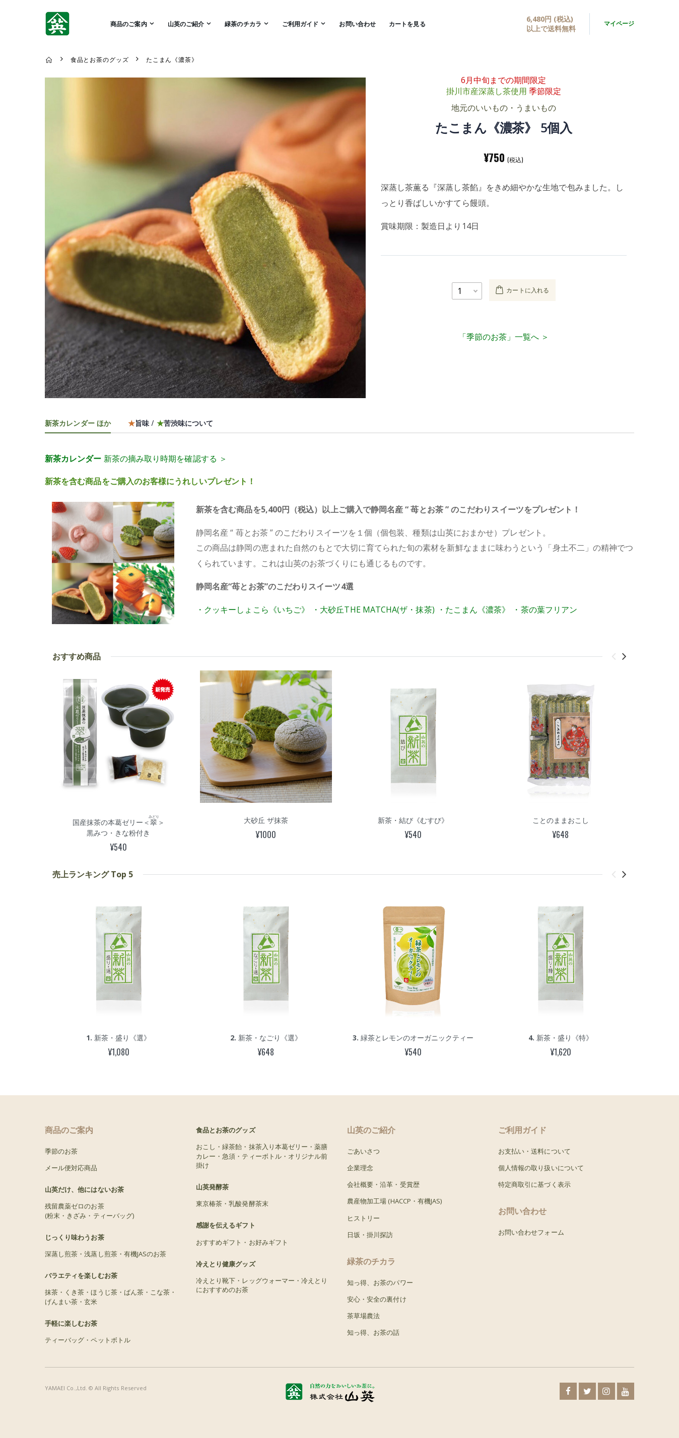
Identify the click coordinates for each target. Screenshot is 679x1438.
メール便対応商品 (71, 1167)
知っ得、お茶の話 (373, 1332)
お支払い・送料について (534, 1151)
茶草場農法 (363, 1315)
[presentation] (614, 655)
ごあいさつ (363, 1151)
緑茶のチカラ (243, 24)
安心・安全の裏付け (376, 1299)
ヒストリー (363, 1218)
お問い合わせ (357, 24)
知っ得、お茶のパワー (380, 1282)
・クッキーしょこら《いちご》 (252, 609)
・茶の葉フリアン (544, 609)
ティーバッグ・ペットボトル (87, 1339)
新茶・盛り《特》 (560, 1037)
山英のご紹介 (186, 24)
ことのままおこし (560, 820)
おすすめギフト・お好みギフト (242, 1242)
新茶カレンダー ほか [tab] (78, 422)
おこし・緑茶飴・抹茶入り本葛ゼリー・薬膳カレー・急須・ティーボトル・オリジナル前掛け (261, 1155)
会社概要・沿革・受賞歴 (383, 1184)
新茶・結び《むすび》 (413, 820)
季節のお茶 (61, 1151)
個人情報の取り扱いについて (541, 1167)
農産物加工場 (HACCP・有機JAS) (394, 1200)
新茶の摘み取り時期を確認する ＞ (136, 458)
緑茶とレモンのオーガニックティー (413, 1037)
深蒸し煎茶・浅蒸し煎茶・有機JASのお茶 (105, 1253)
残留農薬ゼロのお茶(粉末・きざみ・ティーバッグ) (89, 1210)
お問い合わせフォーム (531, 1232)
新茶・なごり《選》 (266, 1037)
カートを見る (407, 24)
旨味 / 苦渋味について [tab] (170, 422)
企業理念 (360, 1167)
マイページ (619, 23)
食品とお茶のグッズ (100, 59)
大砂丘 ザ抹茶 (266, 820)
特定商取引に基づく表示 (534, 1184)
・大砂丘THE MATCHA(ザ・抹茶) (373, 609)
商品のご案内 (128, 24)
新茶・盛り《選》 (118, 1037)
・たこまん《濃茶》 (473, 609)
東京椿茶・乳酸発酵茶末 (232, 1203)
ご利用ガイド (300, 24)
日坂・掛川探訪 (370, 1234)
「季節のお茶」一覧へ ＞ (503, 336)
